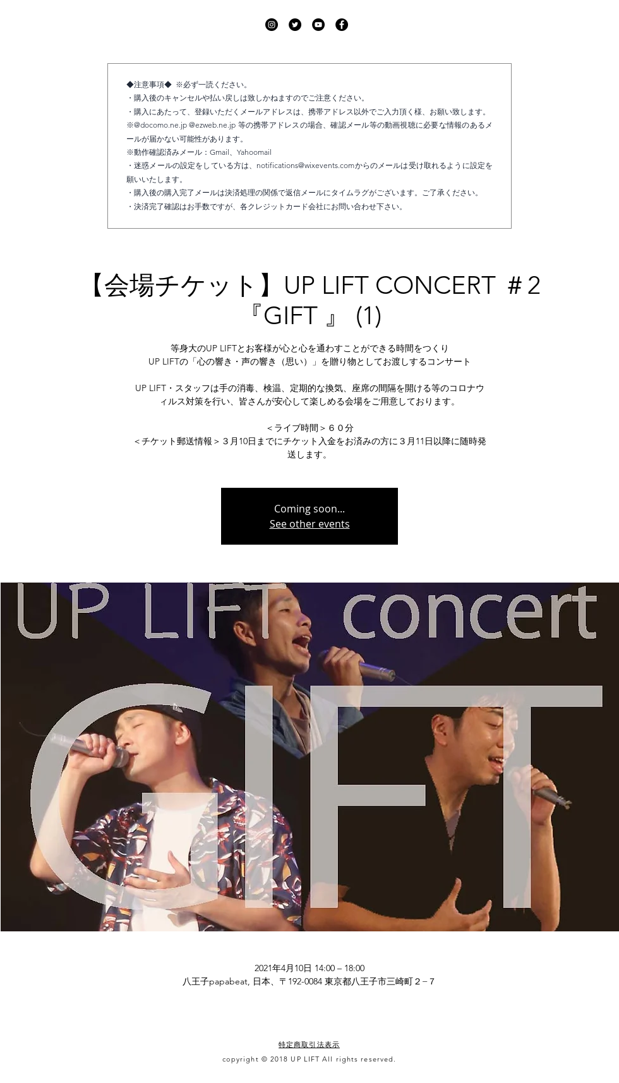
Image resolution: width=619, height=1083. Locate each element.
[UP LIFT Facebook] (341, 24)
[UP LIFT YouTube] (318, 24)
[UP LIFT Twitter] (295, 24)
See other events (310, 524)
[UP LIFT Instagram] (271, 24)
